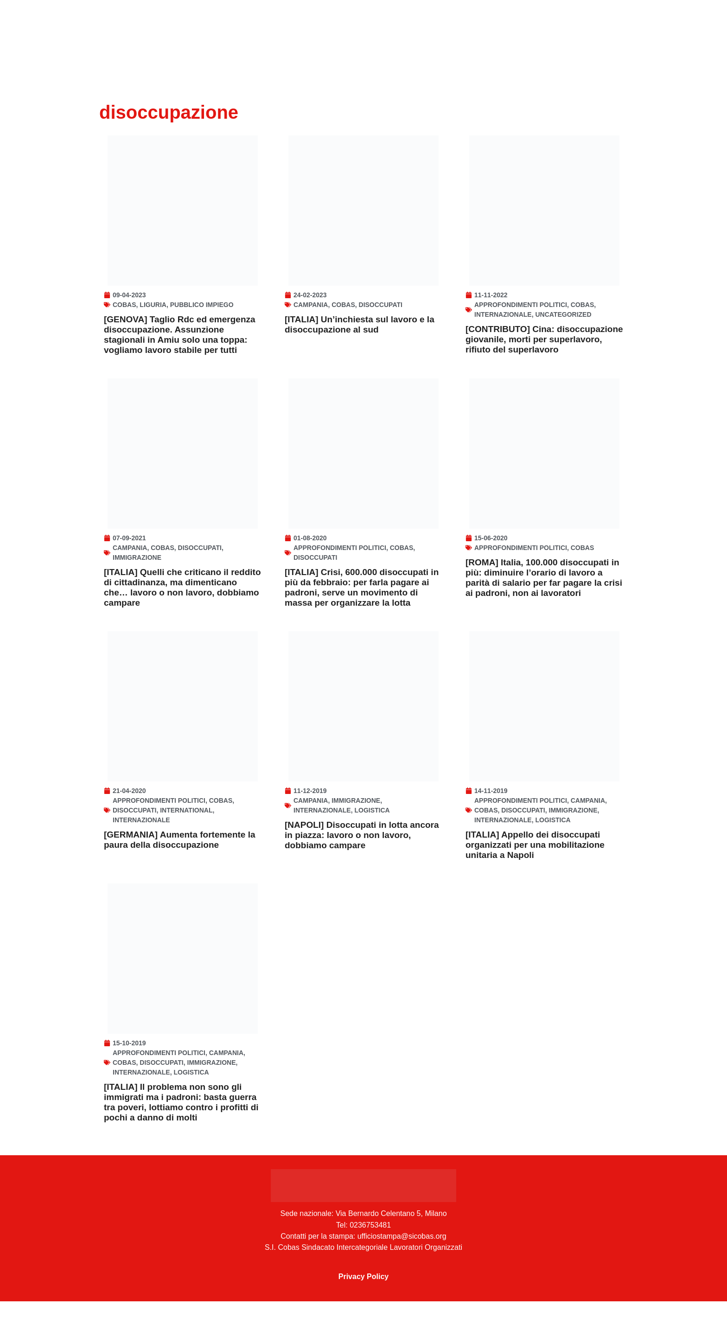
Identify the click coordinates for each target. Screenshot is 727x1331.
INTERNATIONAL (186, 832)
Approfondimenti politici (520, 312)
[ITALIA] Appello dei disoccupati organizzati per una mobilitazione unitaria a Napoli (535, 867)
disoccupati (380, 312)
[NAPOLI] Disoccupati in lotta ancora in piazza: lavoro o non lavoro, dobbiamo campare (362, 857)
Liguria (153, 312)
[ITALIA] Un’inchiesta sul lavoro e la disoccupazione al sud (359, 332)
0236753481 (370, 1255)
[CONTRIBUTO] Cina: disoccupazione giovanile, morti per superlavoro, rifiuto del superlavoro (544, 347)
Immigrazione (137, 572)
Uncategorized (563, 322)
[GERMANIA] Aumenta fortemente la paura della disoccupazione (179, 862)
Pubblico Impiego (202, 312)
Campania (310, 312)
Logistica (371, 832)
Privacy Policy (363, 1306)
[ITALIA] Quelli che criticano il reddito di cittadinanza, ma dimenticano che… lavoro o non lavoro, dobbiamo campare (182, 602)
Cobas (124, 312)
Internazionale (503, 322)
